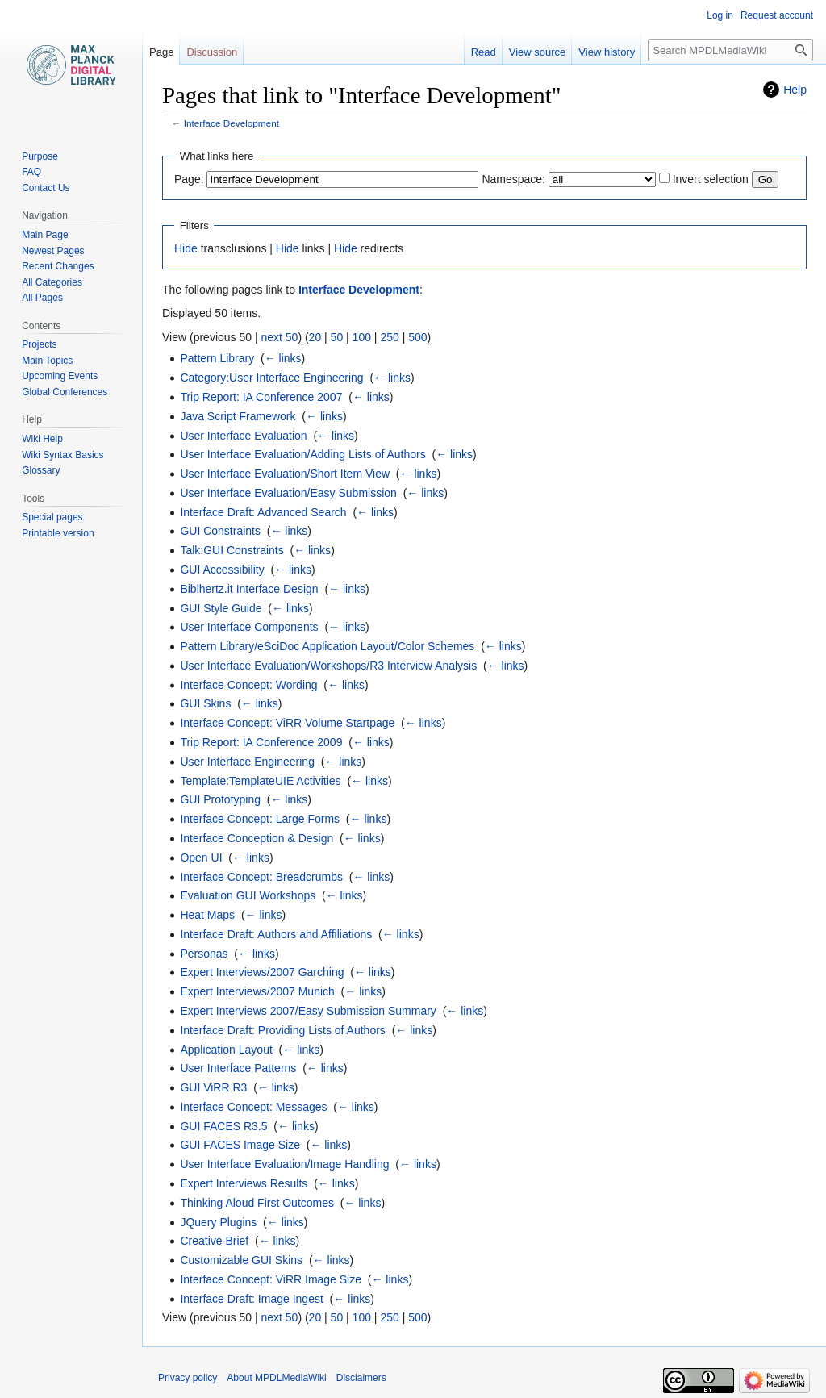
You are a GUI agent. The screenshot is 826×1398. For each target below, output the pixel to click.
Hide (186, 248)
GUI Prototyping (220, 799)
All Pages (42, 297)
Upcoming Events (60, 376)
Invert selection (711, 179)
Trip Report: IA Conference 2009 (261, 742)
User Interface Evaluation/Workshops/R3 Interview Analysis (328, 665)
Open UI (201, 857)
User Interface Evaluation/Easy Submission (288, 492)
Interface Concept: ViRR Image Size (270, 1279)
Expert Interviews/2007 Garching (262, 972)
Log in (720, 15)
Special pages (52, 517)
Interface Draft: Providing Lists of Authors (282, 1030)
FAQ (31, 171)
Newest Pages (53, 251)
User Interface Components (249, 626)
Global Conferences (64, 392)
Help (795, 89)
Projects (39, 344)
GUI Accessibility (222, 569)
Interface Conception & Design (256, 838)
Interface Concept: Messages (253, 1106)
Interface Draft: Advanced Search (263, 512)
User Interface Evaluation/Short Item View (285, 473)
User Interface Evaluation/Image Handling (284, 1164)
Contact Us (45, 188)
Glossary (41, 470)
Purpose (40, 156)
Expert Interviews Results (243, 1183)
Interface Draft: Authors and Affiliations (276, 934)
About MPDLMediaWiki (276, 1377)
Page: (189, 179)
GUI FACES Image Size (240, 1144)
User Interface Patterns (238, 1068)
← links (283, 358)
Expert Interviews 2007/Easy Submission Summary (308, 1010)
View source (537, 52)
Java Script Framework (237, 416)
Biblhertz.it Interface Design (249, 588)
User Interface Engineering (247, 761)
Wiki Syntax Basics (62, 455)
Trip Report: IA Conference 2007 (261, 396)
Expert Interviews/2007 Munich (257, 991)
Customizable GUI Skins (241, 1260)
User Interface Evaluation (243, 435)
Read (483, 52)
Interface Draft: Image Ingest (251, 1298)
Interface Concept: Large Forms (260, 818)
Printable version (58, 533)
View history (606, 52)
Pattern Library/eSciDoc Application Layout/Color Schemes (327, 646)
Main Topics (47, 360)
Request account (776, 15)
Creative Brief (214, 1240)
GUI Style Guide (220, 608)
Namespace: (513, 179)
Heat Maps (207, 914)
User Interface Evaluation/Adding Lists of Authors (302, 454)
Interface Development (231, 123)
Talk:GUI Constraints (231, 550)
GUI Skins (205, 703)
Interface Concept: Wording (248, 684)
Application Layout (226, 1049)
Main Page (45, 234)
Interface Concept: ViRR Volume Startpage (287, 722)
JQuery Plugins (218, 1222)
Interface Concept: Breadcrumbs (261, 876)
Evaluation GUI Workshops (247, 895)
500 (417, 337)
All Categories (52, 282)
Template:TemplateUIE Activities (260, 780)
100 (362, 337)
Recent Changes (58, 266)
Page (161, 52)
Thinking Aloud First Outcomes (257, 1202)
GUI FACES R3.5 (223, 1126)
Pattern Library (217, 358)
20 (315, 337)
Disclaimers (361, 1377)
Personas (203, 953)
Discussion (211, 52)
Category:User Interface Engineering (271, 377)
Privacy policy (187, 1377)
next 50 (279, 337)
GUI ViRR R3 (213, 1087)
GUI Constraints (220, 530)
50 (337, 337)
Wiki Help (42, 438)
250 (389, 337)
